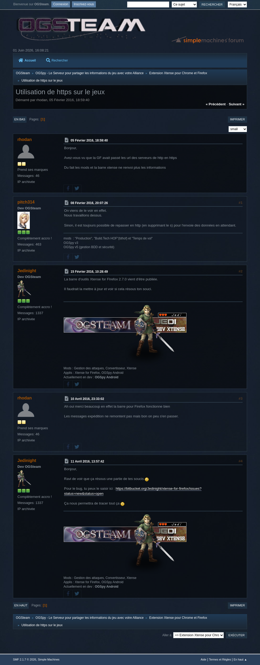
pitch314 (26, 202)
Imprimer (237, 119)
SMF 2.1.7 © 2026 (24, 659)
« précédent (216, 104)
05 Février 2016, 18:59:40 (89, 140)
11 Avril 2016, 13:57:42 (87, 461)
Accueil (27, 60)
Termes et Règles (220, 659)
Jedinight (26, 270)
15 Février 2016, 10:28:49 (89, 271)
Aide (204, 659)
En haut (20, 605)
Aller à (166, 635)
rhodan (24, 139)
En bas (19, 119)
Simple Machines (49, 659)
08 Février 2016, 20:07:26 (89, 203)
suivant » (236, 104)
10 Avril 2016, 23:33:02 (87, 399)
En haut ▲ (240, 659)
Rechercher (57, 60)
